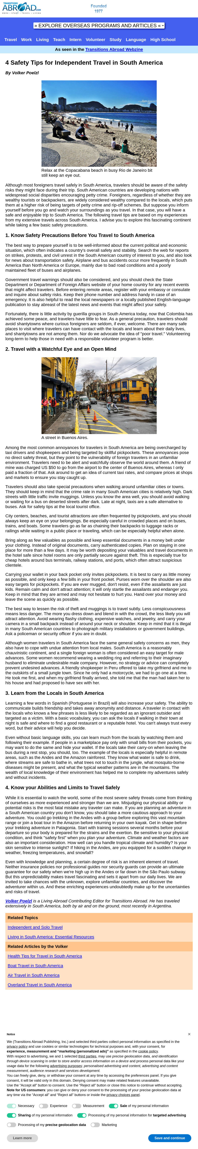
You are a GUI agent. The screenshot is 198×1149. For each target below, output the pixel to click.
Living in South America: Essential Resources (51, 936)
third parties (87, 1056)
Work (26, 39)
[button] (189, 1034)
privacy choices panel (123, 1095)
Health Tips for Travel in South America (45, 956)
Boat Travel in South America (35, 965)
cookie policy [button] (148, 1051)
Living (42, 39)
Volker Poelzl (18, 901)
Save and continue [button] (169, 1138)
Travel (10, 39)
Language (136, 39)
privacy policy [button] (17, 1046)
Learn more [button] (22, 1138)
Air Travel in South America (34, 975)
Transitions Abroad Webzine (114, 49)
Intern (75, 39)
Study (116, 39)
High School (163, 39)
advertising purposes (66, 1066)
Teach (59, 39)
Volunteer (95, 39)
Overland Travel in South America (40, 984)
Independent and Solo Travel (35, 927)
